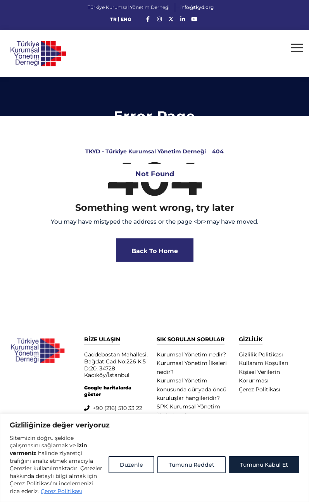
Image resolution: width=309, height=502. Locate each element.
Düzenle (131, 464)
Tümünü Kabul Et (264, 464)
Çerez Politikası (61, 491)
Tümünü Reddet (191, 464)
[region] (154, 457)
